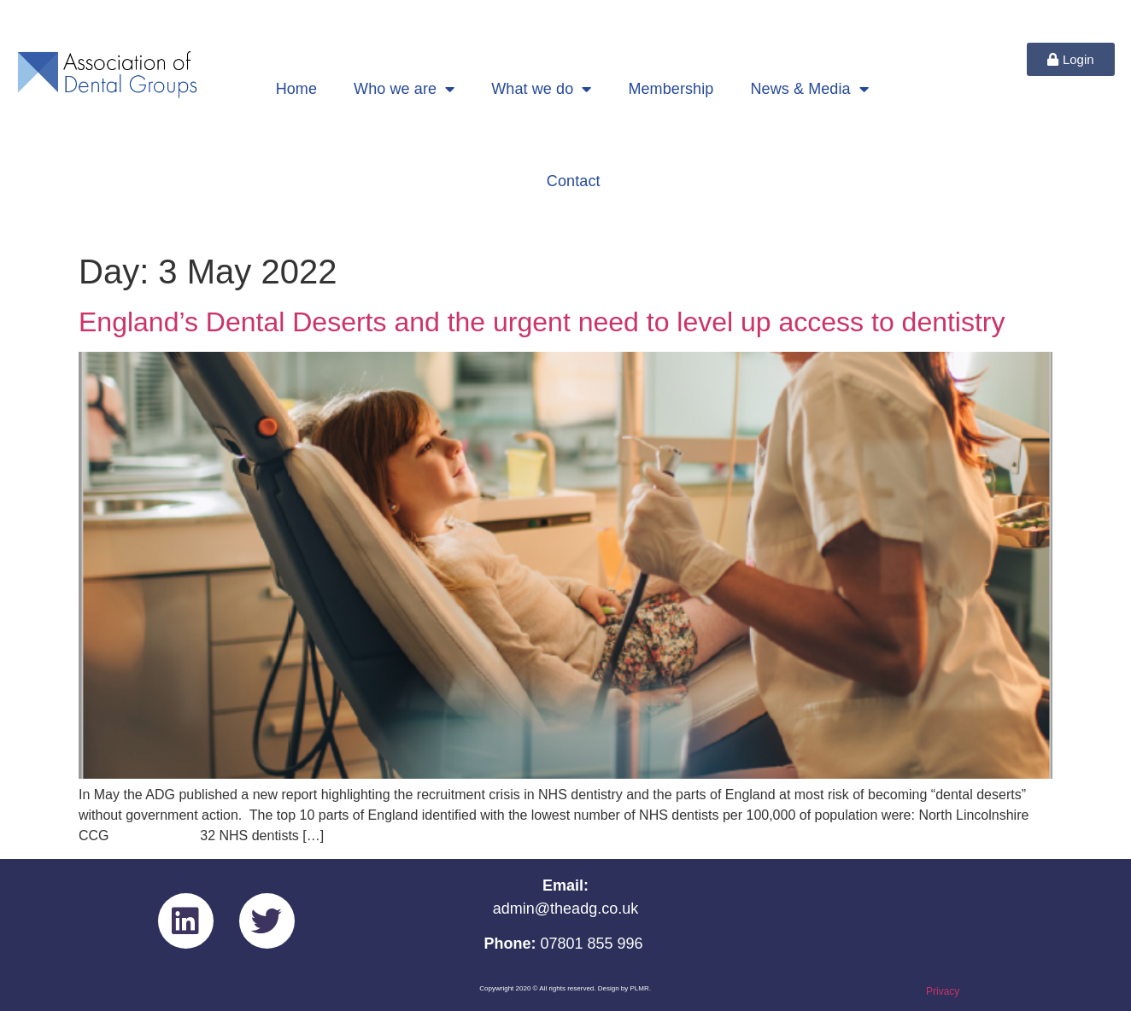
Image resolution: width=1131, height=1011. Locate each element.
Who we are (404, 89)
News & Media (809, 89)
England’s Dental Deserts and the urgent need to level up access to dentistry (542, 322)
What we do (541, 89)
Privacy (942, 991)
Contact (574, 181)
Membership (670, 88)
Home (296, 88)
